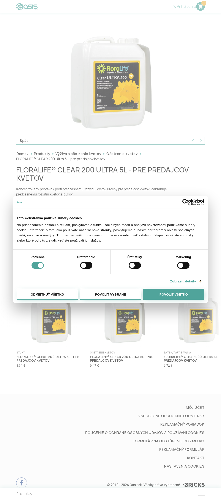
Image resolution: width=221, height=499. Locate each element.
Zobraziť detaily (183, 281)
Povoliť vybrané (110, 294)
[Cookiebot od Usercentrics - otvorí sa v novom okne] (185, 202)
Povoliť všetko (173, 294)
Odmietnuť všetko (47, 294)
